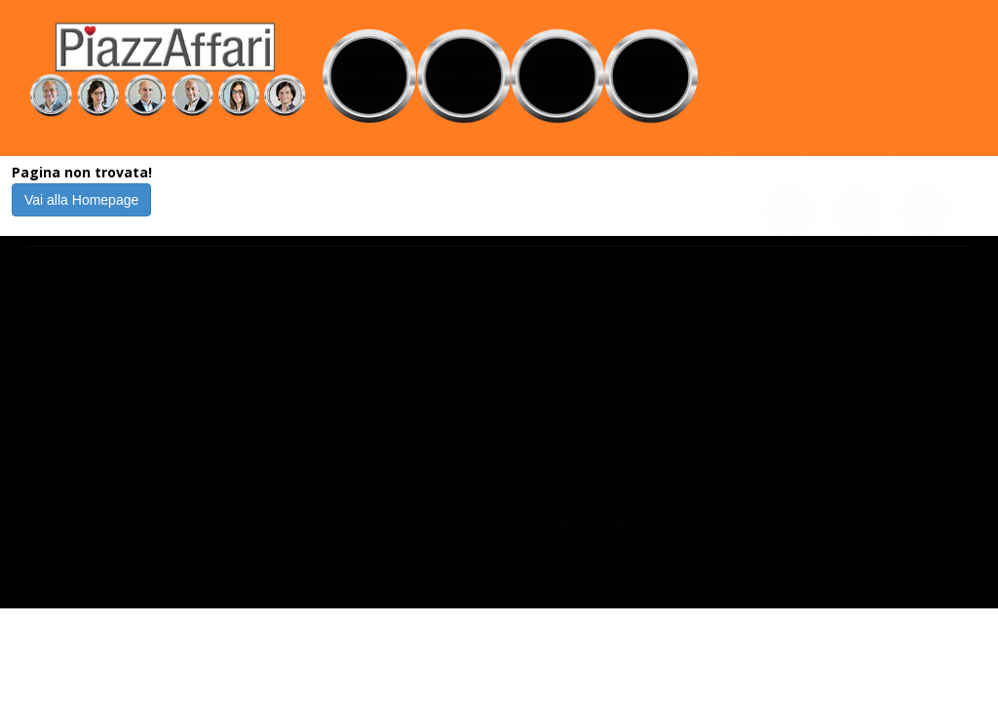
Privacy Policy (627, 452)
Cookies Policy (536, 452)
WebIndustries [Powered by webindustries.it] (531, 567)
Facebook (492, 481)
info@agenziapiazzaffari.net (405, 452)
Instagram (570, 481)
